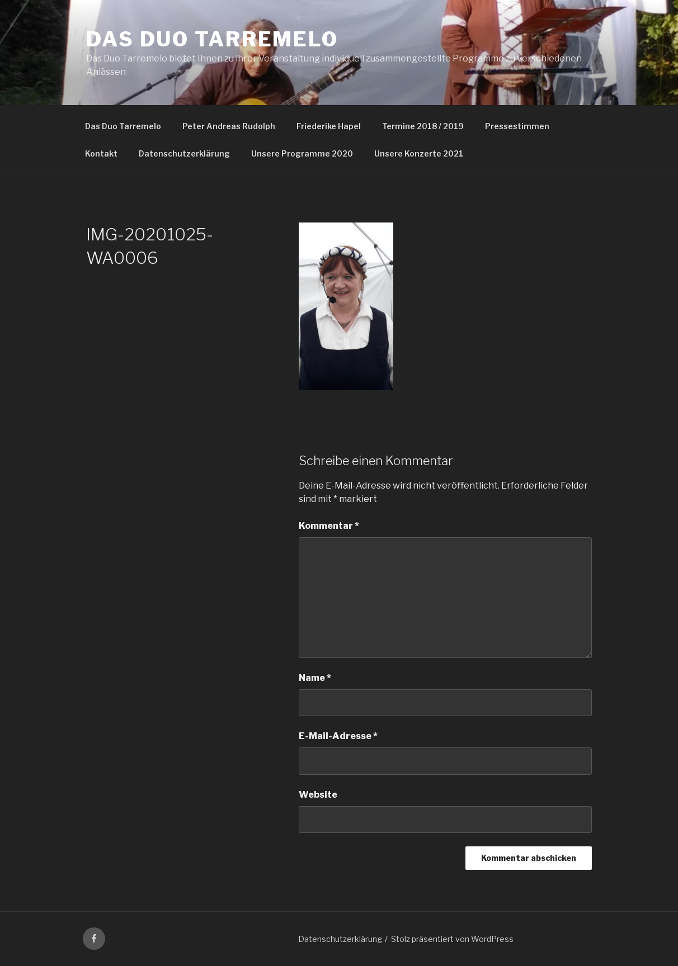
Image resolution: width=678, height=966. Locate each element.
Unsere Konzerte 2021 (418, 153)
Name (315, 678)
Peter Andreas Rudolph (228, 126)
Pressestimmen (517, 126)
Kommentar (329, 525)
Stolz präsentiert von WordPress (452, 939)
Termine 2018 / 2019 (423, 126)
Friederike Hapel (328, 126)
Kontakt (101, 153)
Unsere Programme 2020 (302, 153)
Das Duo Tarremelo (212, 39)
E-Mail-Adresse (338, 736)
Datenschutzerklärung (184, 153)
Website (318, 794)
